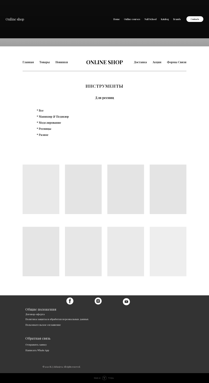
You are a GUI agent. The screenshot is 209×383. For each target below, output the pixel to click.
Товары (44, 62)
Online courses (132, 19)
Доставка (140, 62)
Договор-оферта (35, 314)
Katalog (165, 19)
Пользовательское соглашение (43, 324)
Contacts (195, 19)
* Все (40, 110)
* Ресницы (44, 128)
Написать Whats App (37, 350)
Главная (28, 62)
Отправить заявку (36, 344)
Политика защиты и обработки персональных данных (57, 319)
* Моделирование (49, 122)
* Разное (42, 134)
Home (116, 19)
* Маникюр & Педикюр (53, 116)
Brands (177, 19)
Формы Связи (176, 62)
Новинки (61, 62)
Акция (157, 62)
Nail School (150, 19)
